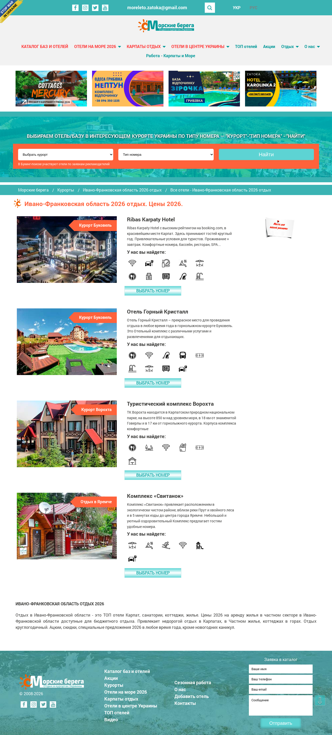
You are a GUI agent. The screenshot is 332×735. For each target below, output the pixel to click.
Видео (113, 718)
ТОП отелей (246, 46)
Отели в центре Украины (197, 46)
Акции (269, 46)
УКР (236, 7)
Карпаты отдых (144, 46)
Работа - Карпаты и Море (170, 55)
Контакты (187, 701)
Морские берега (33, 190)
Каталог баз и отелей (44, 46)
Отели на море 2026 (95, 46)
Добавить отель (193, 695)
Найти (266, 154)
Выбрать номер (153, 290)
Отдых (287, 46)
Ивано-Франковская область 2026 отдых (122, 190)
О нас (309, 46)
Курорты (65, 190)
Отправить (280, 723)
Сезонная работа (194, 681)
